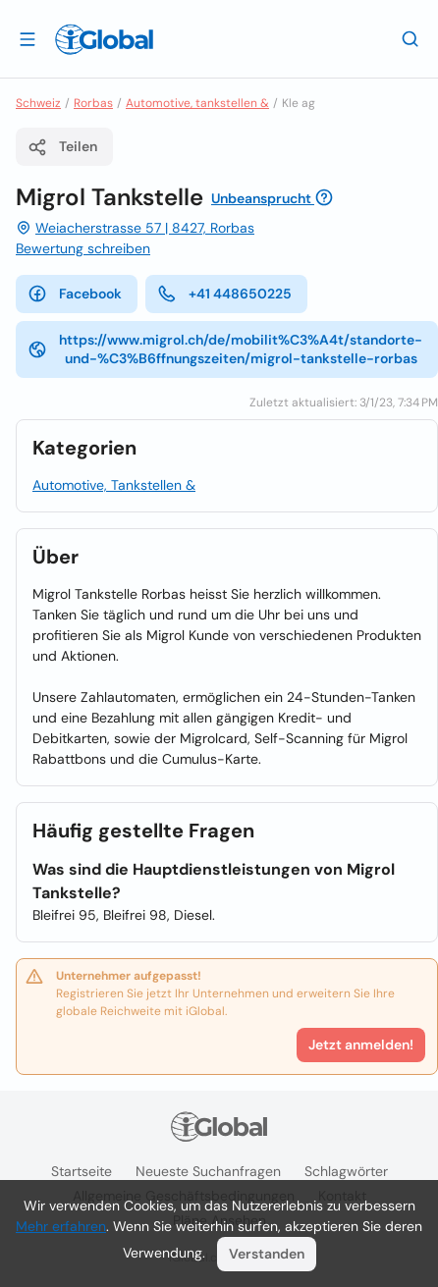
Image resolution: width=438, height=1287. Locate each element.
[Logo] (104, 39)
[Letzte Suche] (410, 38)
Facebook (74, 293)
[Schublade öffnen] (27, 38)
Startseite (81, 1171)
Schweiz (38, 103)
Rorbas (93, 103)
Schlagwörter (346, 1171)
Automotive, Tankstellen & (113, 485)
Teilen (62, 147)
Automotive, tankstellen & (197, 103)
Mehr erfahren (61, 1226)
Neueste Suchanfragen (208, 1171)
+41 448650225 (224, 293)
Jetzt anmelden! (360, 1044)
